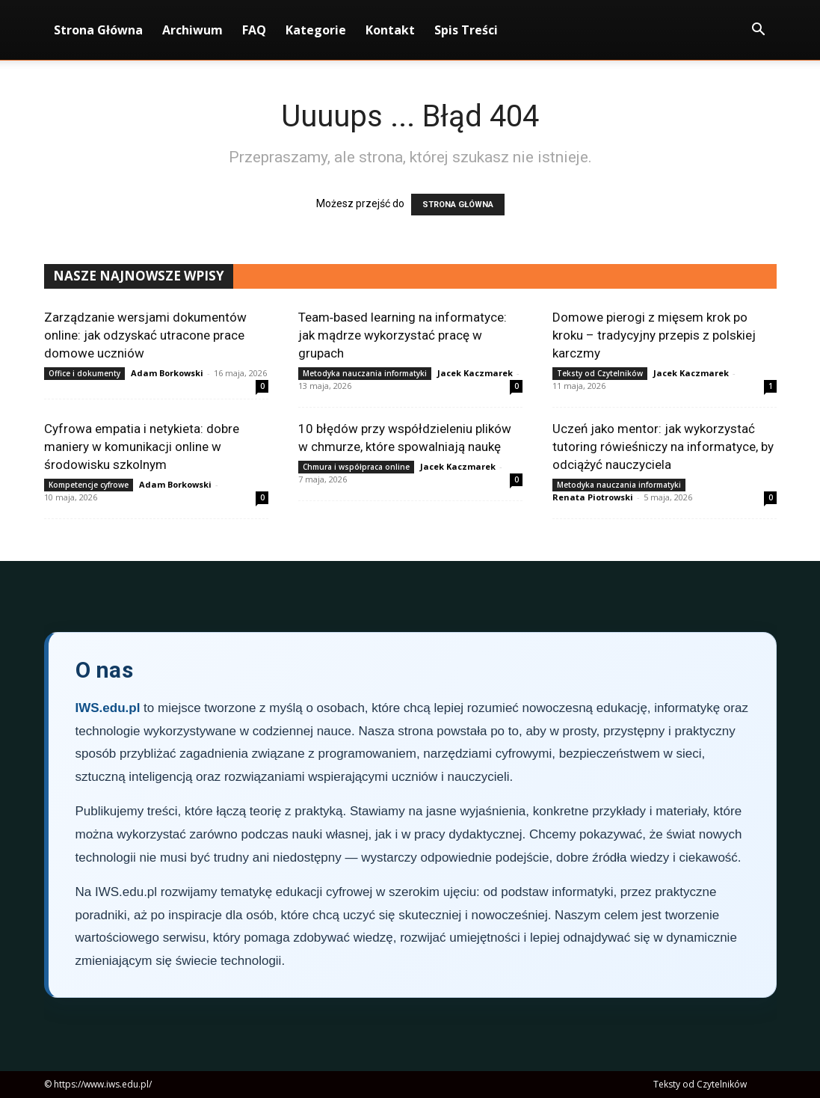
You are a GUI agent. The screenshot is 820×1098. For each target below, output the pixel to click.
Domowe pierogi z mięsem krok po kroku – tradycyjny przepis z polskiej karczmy (654, 335)
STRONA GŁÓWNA (457, 204)
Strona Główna (98, 30)
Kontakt (390, 30)
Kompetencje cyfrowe (89, 484)
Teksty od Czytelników (600, 373)
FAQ (254, 30)
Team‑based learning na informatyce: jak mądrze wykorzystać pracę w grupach (403, 335)
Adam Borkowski (167, 372)
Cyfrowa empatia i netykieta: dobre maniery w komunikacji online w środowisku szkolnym (141, 446)
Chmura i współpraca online (356, 466)
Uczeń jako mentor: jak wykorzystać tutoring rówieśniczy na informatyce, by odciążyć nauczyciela (663, 446)
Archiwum (192, 30)
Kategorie (316, 30)
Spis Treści (466, 30)
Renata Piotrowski (592, 497)
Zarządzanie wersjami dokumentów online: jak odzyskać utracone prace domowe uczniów (145, 335)
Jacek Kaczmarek (475, 372)
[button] (759, 31)
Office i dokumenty (84, 373)
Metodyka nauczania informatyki (365, 373)
